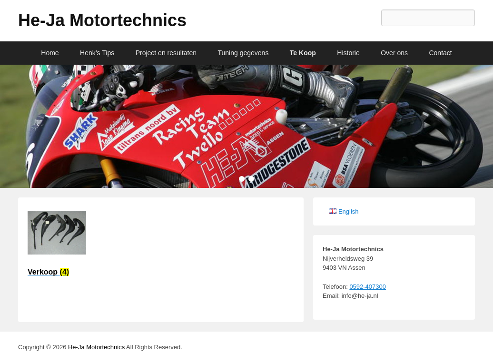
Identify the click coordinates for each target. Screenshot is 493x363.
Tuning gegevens (243, 53)
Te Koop (303, 53)
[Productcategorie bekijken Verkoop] (57, 247)
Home (50, 53)
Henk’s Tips (97, 53)
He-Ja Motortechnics (102, 20)
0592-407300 (367, 286)
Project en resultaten (166, 53)
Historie (348, 53)
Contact (440, 53)
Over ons (394, 53)
